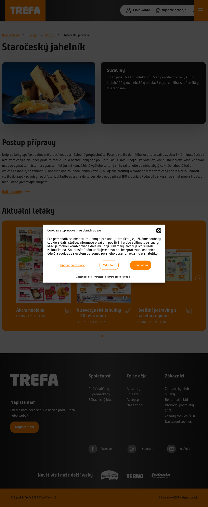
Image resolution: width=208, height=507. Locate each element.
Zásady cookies (84, 277)
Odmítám (109, 265)
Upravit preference (72, 265)
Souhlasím (140, 265)
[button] (159, 230)
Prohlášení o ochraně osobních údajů (112, 277)
